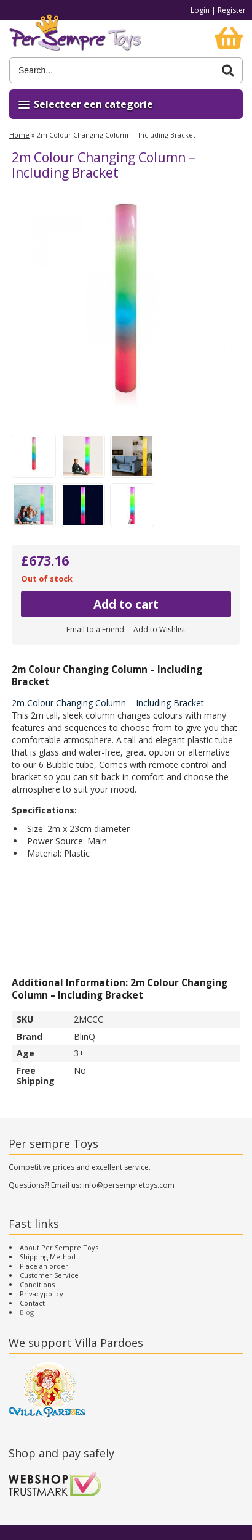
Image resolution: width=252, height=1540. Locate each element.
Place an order (44, 1265)
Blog (27, 1312)
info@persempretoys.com (129, 1185)
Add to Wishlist (159, 629)
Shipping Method (48, 1256)
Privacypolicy (41, 1293)
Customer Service (49, 1275)
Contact (32, 1302)
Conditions (37, 1284)
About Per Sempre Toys (59, 1247)
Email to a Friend (95, 629)
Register (232, 10)
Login (200, 10)
